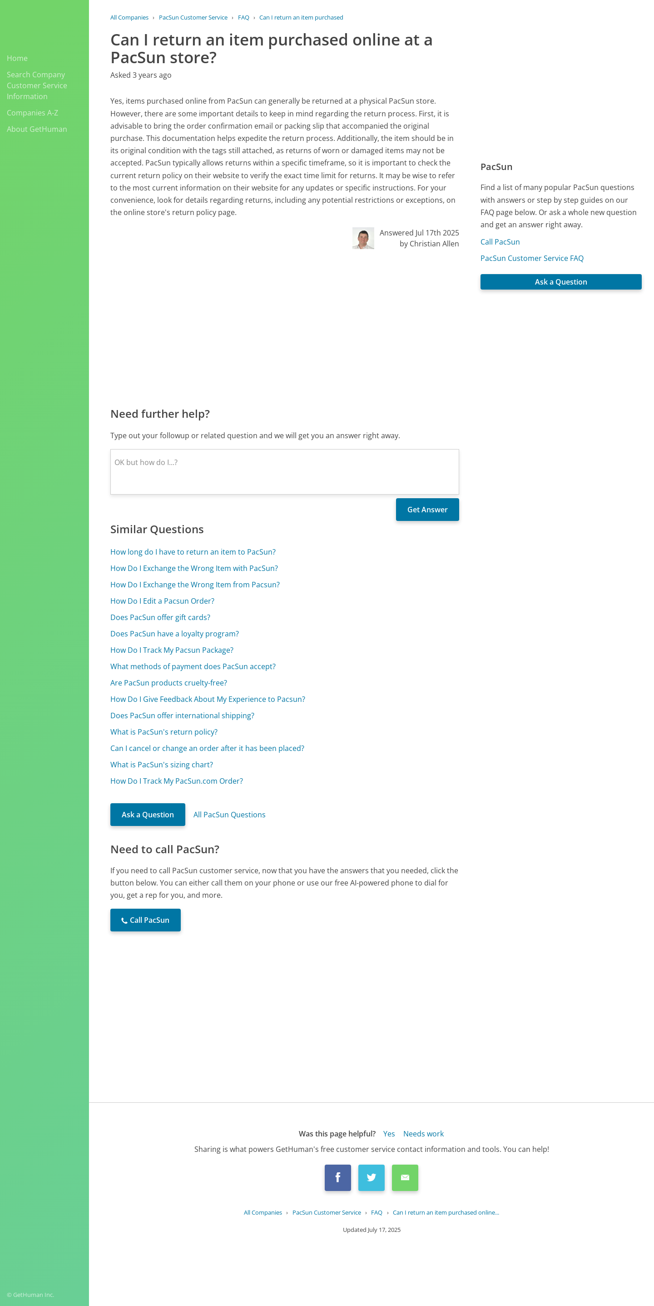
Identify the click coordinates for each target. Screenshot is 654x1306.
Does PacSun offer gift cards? (160, 617)
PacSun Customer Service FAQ (532, 258)
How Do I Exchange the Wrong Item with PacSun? (194, 568)
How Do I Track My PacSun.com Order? (176, 781)
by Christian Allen (429, 244)
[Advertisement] (284, 327)
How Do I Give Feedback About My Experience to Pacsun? (207, 699)
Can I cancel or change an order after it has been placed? (207, 748)
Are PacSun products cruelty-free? (168, 683)
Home (17, 58)
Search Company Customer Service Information (37, 85)
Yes (389, 1134)
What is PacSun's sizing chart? (161, 765)
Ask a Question (148, 815)
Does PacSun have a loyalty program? (174, 634)
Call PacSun (500, 242)
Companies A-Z (32, 113)
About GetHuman (37, 129)
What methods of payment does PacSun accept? (193, 666)
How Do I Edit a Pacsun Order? (162, 601)
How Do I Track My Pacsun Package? (171, 650)
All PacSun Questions (229, 815)
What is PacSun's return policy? (164, 732)
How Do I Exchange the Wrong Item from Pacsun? (195, 585)
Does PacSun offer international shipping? (182, 716)
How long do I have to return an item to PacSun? (193, 552)
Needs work (423, 1134)
